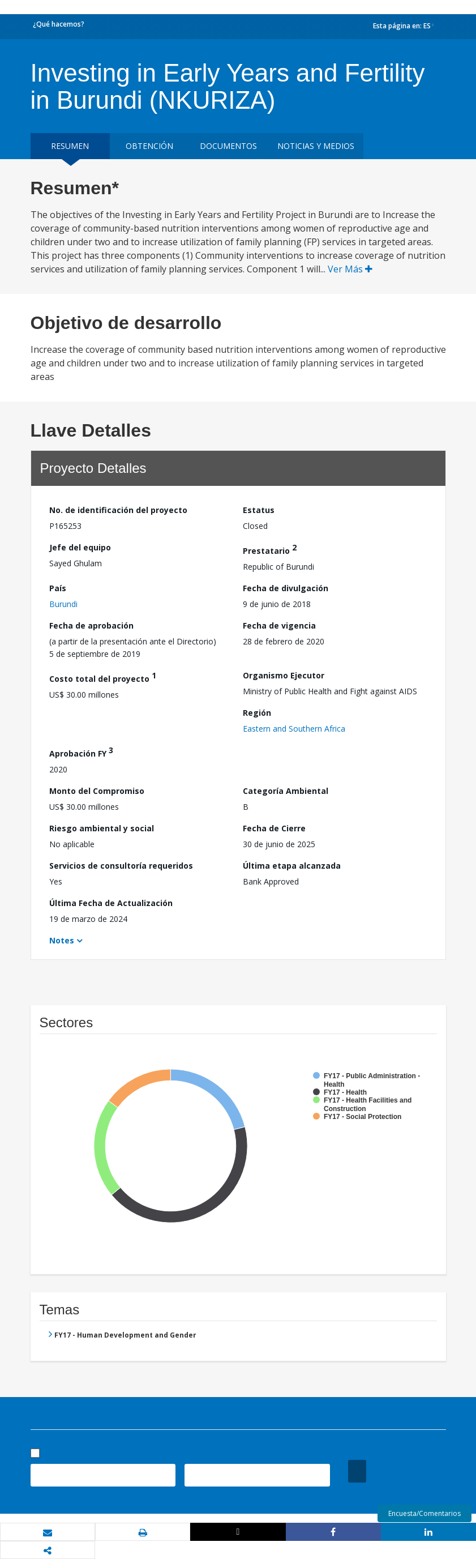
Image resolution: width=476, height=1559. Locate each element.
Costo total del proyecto (102, 677)
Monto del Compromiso (96, 790)
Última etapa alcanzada (292, 865)
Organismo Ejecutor (283, 675)
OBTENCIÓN (149, 145)
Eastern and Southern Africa (294, 728)
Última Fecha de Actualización (111, 903)
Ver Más (350, 269)
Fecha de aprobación (91, 625)
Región (257, 712)
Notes (61, 940)
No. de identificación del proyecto (118, 510)
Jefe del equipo (80, 547)
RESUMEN (70, 145)
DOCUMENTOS (228, 145)
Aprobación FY (81, 752)
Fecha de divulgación (285, 588)
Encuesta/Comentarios (424, 1513)
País (57, 588)
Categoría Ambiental (285, 790)
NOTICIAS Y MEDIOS (315, 145)
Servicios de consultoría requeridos (121, 865)
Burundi (63, 604)
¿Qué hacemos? (58, 24)
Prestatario (270, 549)
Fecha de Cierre (274, 828)
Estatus (259, 510)
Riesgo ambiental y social (101, 828)
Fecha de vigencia (279, 625)
